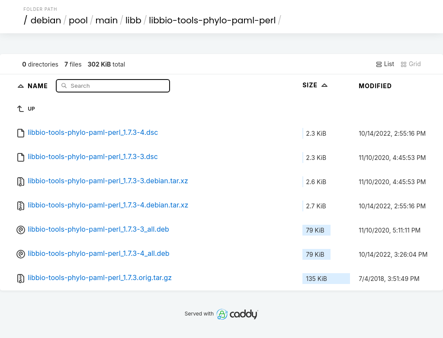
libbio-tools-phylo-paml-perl (212, 20)
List (385, 64)
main (107, 20)
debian (46, 20)
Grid (410, 64)
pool (78, 20)
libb (133, 20)
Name (39, 85)
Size (316, 85)
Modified (375, 85)
